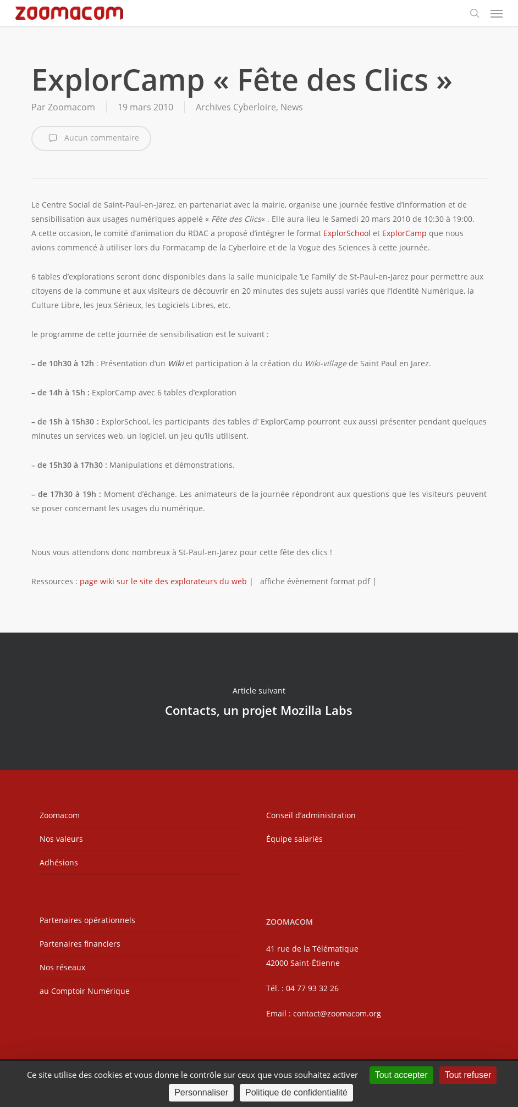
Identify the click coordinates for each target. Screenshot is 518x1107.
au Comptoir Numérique (85, 991)
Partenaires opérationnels (87, 920)
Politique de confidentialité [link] (296, 1092)
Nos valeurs (61, 839)
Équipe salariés (294, 839)
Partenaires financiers (80, 943)
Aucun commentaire (91, 138)
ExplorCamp (404, 233)
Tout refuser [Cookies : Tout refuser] (468, 1075)
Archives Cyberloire (236, 107)
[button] (497, 13)
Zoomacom (71, 107)
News (291, 107)
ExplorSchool (347, 233)
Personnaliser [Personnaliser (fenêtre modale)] (201, 1092)
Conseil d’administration (311, 815)
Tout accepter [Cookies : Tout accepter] (401, 1075)
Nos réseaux (62, 967)
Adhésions (59, 862)
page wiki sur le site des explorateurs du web (163, 581)
